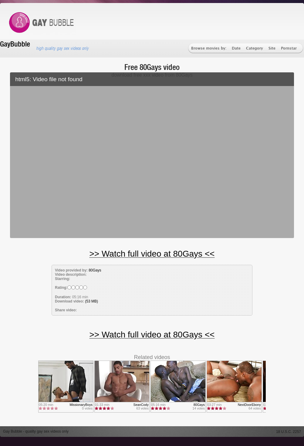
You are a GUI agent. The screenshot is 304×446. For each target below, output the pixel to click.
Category (254, 48)
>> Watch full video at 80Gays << (152, 253)
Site (272, 48)
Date (236, 48)
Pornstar (289, 48)
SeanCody (141, 404)
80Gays (95, 270)
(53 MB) (91, 301)
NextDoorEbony (249, 404)
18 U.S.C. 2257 (288, 432)
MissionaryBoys (81, 404)
